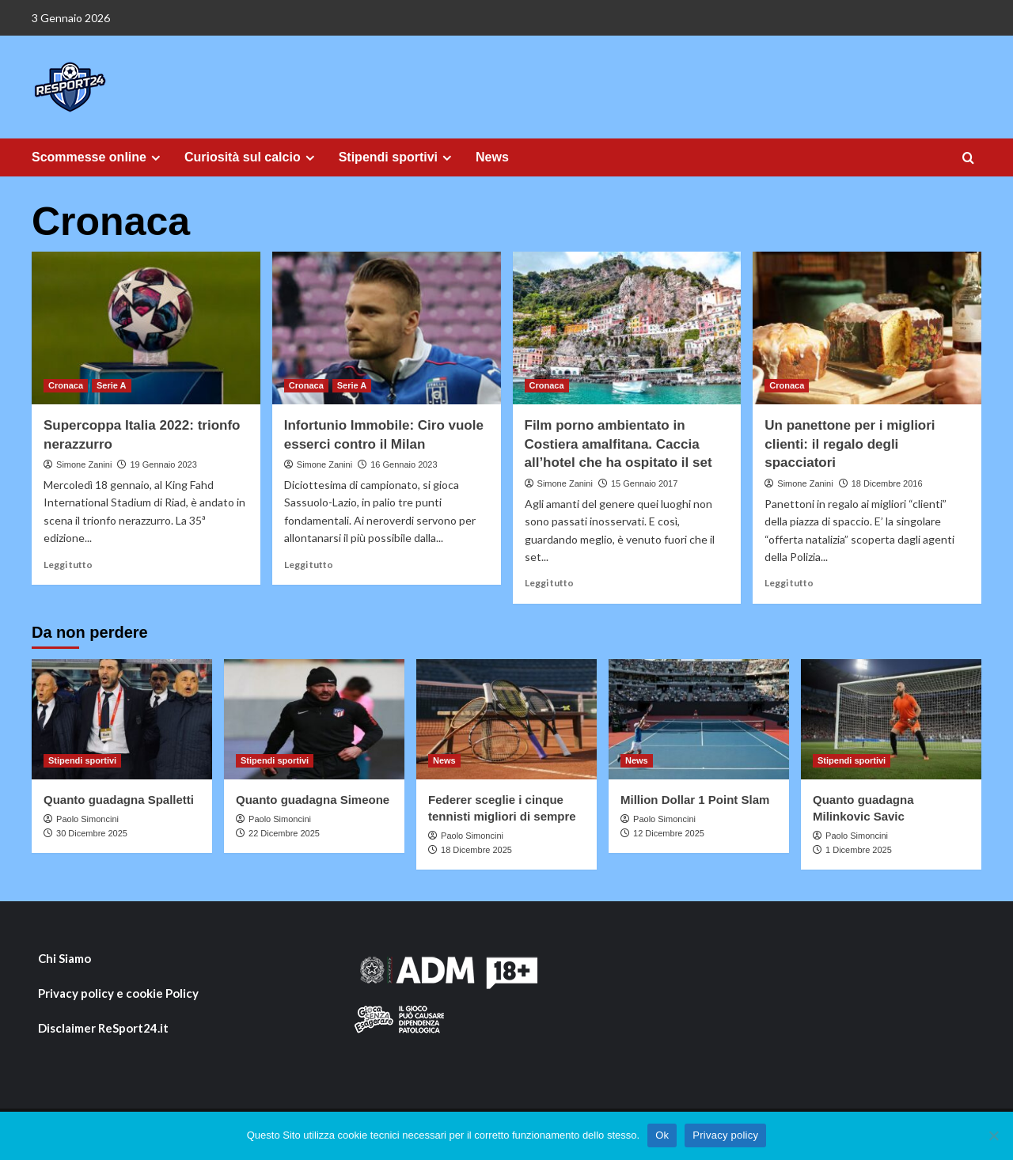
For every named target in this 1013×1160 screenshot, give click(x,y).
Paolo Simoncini (87, 819)
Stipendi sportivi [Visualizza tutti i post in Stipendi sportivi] (82, 760)
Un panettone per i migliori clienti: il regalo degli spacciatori (849, 444)
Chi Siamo (64, 958)
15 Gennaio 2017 (644, 483)
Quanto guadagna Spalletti (119, 799)
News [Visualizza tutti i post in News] (444, 760)
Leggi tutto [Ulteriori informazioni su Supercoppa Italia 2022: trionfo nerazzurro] (68, 565)
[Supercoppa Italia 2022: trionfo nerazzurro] (146, 328)
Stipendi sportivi (397, 157)
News (492, 157)
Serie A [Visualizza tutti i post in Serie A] (112, 385)
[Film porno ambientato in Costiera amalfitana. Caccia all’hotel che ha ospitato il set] (627, 328)
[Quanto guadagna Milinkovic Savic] (891, 719)
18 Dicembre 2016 (887, 483)
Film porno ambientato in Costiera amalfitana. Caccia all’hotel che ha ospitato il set (618, 444)
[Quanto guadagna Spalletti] (122, 719)
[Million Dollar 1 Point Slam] (699, 719)
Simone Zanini (84, 464)
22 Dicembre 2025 (284, 833)
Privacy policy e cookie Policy (118, 993)
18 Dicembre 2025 (476, 850)
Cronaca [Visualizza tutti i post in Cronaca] (65, 385)
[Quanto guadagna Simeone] (314, 719)
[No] (993, 1135)
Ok (662, 1135)
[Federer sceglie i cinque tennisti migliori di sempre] (506, 719)
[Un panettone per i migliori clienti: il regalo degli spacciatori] (867, 328)
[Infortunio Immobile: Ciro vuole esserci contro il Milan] (386, 328)
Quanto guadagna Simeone (312, 799)
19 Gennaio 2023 (163, 464)
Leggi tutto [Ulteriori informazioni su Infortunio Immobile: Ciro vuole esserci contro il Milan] (308, 565)
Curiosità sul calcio (251, 157)
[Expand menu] (155, 158)
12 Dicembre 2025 (668, 833)
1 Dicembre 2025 (858, 850)
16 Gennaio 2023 (403, 464)
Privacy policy (725, 1135)
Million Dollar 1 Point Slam (694, 799)
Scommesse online (98, 157)
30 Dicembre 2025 (91, 833)
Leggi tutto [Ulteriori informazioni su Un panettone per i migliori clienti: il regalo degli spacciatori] (789, 583)
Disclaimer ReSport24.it (103, 1028)
